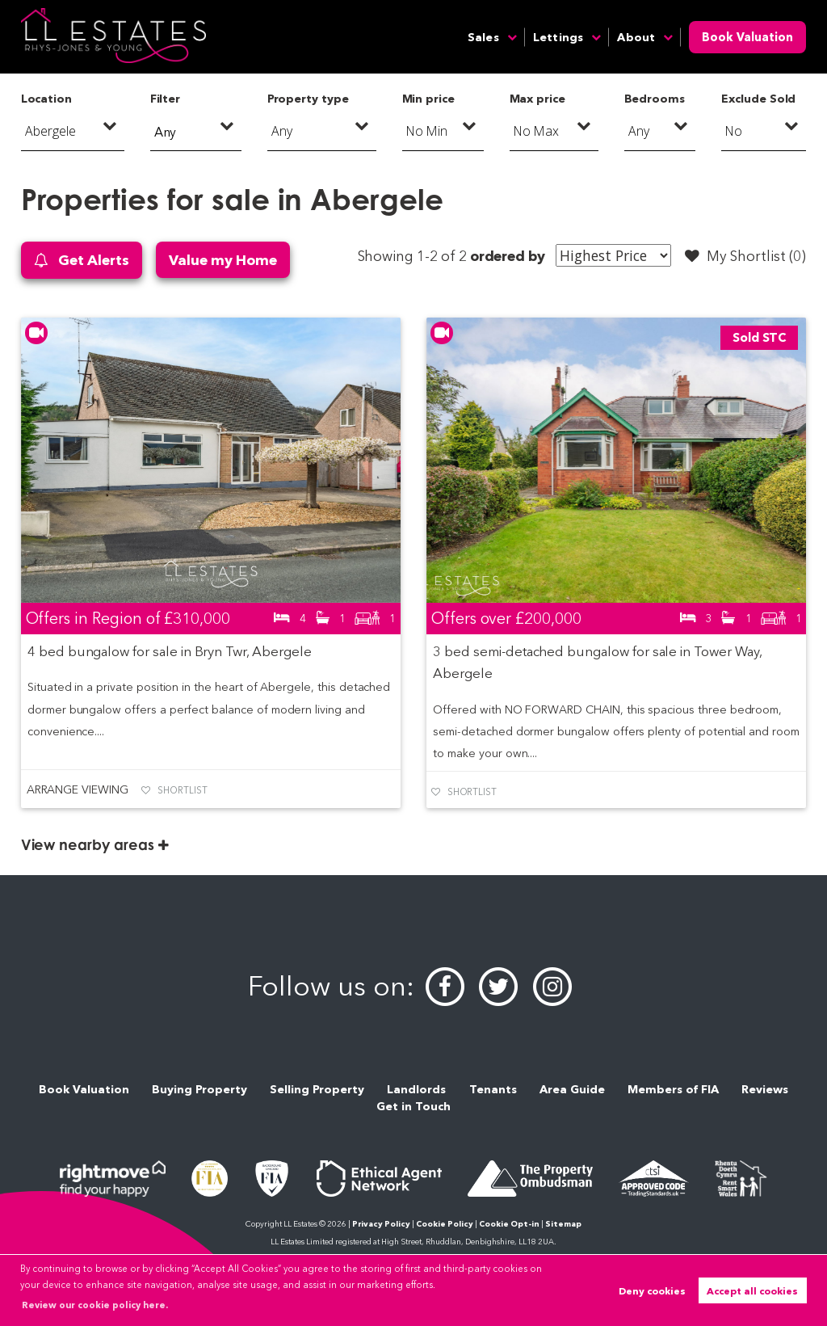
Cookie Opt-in (509, 1223)
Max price (538, 98)
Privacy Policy (381, 1223)
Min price (428, 98)
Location (47, 98)
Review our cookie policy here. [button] (95, 1305)
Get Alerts (81, 260)
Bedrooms (655, 98)
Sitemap (563, 1223)
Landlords (416, 1089)
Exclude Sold (758, 98)
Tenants (493, 1089)
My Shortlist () (745, 256)
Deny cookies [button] (652, 1291)
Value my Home (222, 259)
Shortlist (182, 790)
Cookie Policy (444, 1223)
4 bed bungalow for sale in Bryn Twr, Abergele (169, 651)
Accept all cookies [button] (752, 1291)
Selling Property (317, 1089)
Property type (308, 98)
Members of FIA (673, 1089)
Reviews (764, 1089)
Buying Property (199, 1089)
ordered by (507, 255)
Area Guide (572, 1089)
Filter (165, 98)
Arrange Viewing (77, 790)
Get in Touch (413, 1106)
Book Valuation (747, 37)
